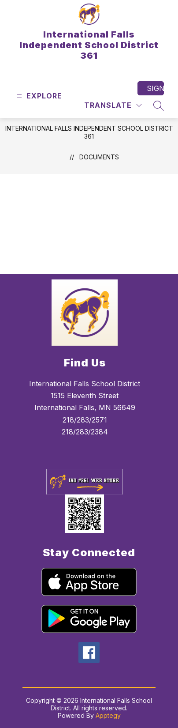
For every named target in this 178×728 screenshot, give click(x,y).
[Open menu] (38, 96)
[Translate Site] (113, 105)
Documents (99, 157)
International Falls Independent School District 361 (89, 132)
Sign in (155, 88)
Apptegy (108, 715)
